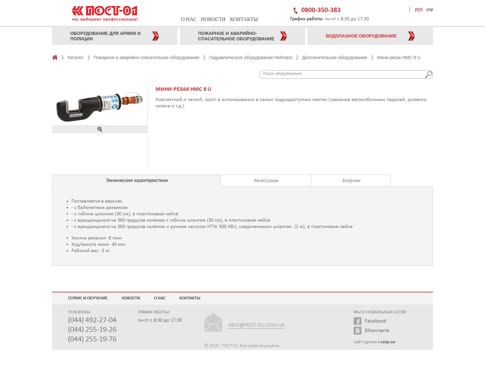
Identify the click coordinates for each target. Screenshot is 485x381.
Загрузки (351, 180)
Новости (213, 19)
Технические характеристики (136, 180)
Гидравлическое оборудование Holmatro (250, 57)
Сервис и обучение (88, 298)
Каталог (76, 57)
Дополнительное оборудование (334, 57)
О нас (188, 19)
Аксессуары (266, 180)
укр (429, 9)
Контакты (244, 19)
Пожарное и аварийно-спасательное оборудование (146, 57)
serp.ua (388, 342)
